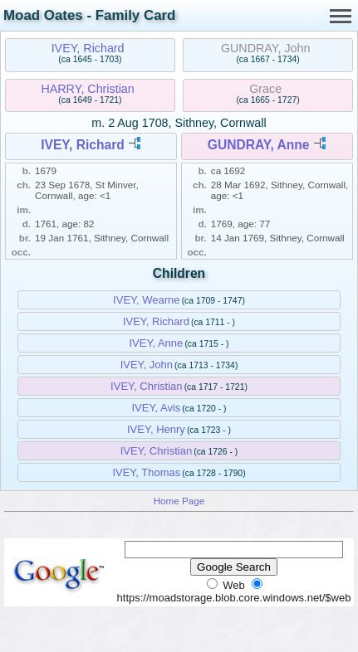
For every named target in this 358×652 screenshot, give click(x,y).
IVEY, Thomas (146, 472)
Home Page (179, 500)
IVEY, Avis (155, 407)
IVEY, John (146, 364)
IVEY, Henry (156, 429)
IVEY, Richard (88, 48)
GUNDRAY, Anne (259, 145)
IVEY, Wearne (146, 300)
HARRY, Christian (87, 88)
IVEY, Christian (146, 386)
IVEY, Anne (156, 343)
